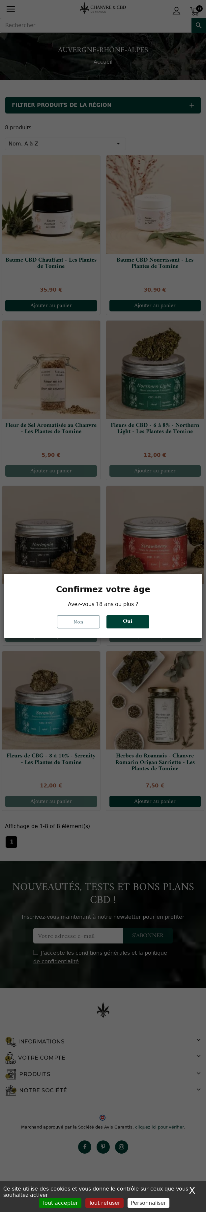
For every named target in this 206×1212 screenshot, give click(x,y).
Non (78, 622)
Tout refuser (104, 1203)
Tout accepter (60, 1203)
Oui (127, 621)
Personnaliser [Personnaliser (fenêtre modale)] (148, 1203)
